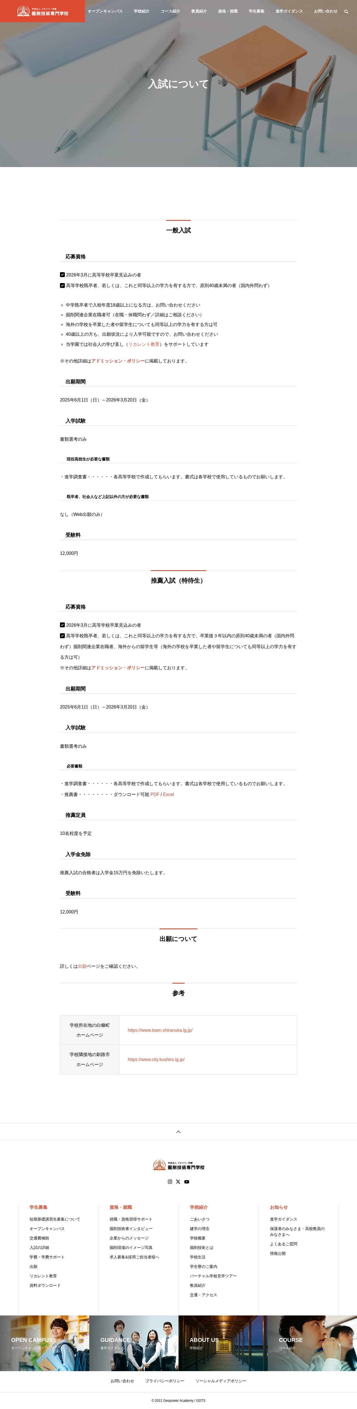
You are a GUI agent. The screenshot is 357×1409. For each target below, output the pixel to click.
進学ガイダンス (289, 11)
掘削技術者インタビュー (131, 1228)
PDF (154, 794)
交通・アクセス (203, 1295)
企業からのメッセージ (129, 1238)
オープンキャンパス (105, 11)
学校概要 (198, 1238)
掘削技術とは (201, 1247)
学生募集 (256, 11)
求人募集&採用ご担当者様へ (134, 1257)
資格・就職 (228, 11)
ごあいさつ (199, 1219)
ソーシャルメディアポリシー (221, 1381)
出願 (82, 966)
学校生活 (198, 1257)
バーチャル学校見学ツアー (213, 1276)
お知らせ (279, 1207)
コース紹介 (170, 11)
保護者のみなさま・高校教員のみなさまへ (297, 1231)
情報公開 (278, 1253)
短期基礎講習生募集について (55, 1219)
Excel (168, 794)
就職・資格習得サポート (131, 1219)
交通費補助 (39, 1238)
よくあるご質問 (283, 1244)
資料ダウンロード (45, 1285)
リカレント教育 (144, 344)
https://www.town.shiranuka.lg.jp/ (160, 1030)
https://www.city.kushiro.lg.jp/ (156, 1059)
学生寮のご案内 (203, 1266)
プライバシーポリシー (164, 1381)
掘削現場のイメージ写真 (131, 1247)
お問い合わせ (325, 11)
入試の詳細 (39, 1247)
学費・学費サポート (47, 1257)
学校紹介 (141, 11)
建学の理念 (199, 1228)
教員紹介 (199, 11)
